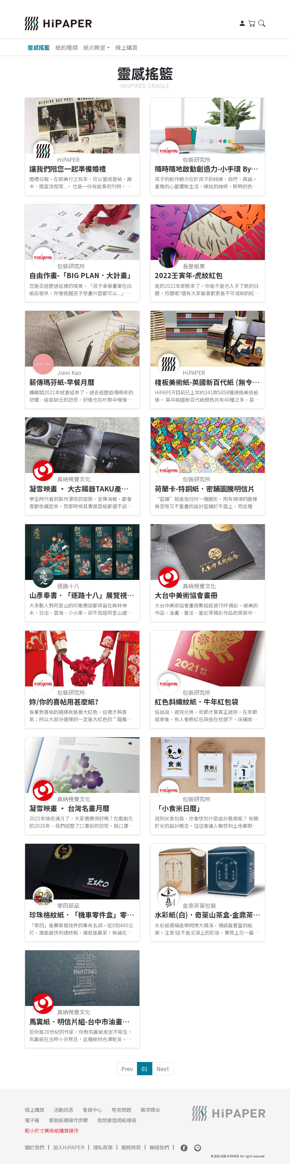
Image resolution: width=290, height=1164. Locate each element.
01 (145, 1068)
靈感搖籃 (39, 47)
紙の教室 (94, 47)
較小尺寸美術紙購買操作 (51, 1130)
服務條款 (131, 1147)
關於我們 (34, 1147)
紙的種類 (66, 47)
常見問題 (121, 1109)
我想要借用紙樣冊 (116, 1120)
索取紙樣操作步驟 (68, 1120)
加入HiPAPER (68, 1147)
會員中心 (92, 1109)
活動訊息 (63, 1109)
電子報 (32, 1120)
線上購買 (126, 47)
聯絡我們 (159, 1147)
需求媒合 (150, 1109)
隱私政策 (103, 1147)
